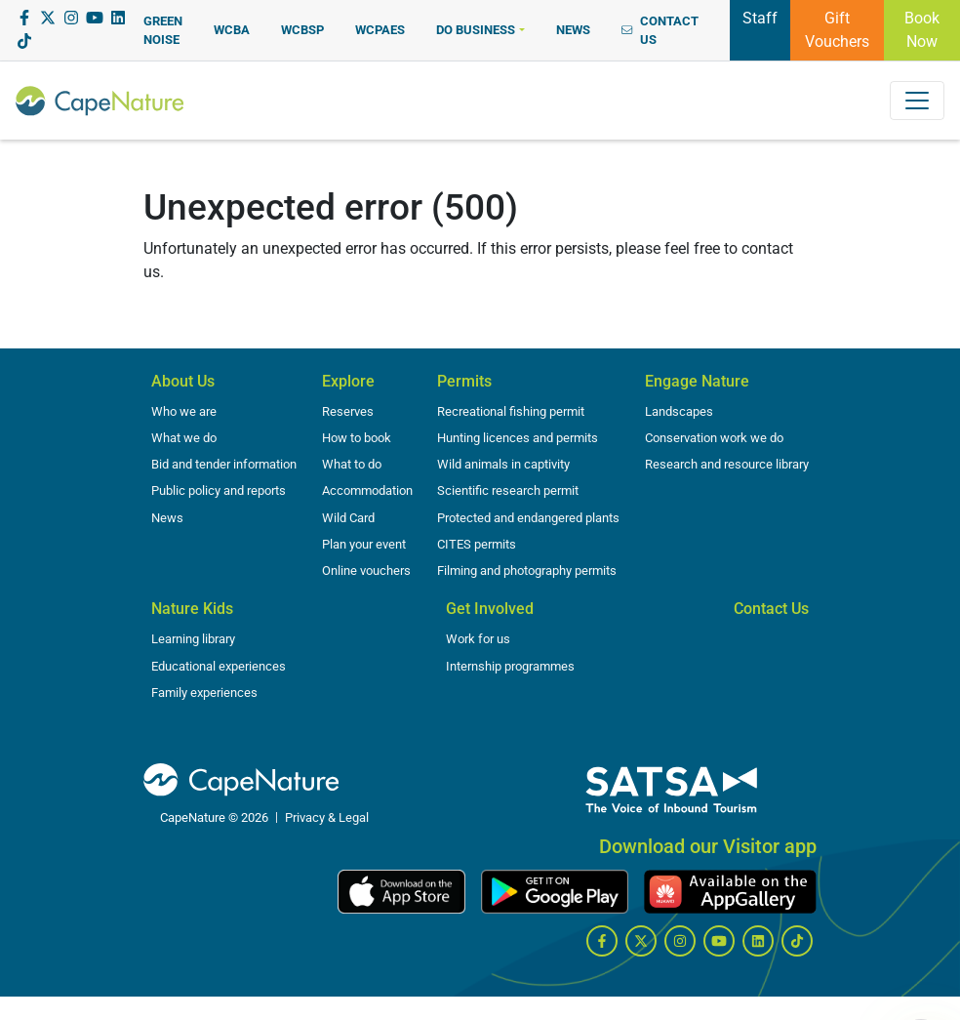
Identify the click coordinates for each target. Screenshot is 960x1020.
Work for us (478, 639)
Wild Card (348, 517)
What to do (351, 464)
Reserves (348, 411)
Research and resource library (727, 464)
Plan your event (364, 544)
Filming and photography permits (527, 570)
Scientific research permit (508, 490)
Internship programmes (510, 666)
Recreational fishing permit (510, 411)
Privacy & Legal (327, 817)
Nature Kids (192, 608)
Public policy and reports (218, 490)
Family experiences (204, 692)
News (167, 517)
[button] (480, 29)
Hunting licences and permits (517, 437)
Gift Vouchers (837, 30)
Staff (760, 16)
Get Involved (490, 608)
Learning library (193, 639)
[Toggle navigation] (917, 100)
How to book (356, 437)
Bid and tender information (224, 464)
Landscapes (679, 411)
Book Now (922, 30)
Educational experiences (218, 666)
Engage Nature (697, 381)
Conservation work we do (714, 437)
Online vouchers (366, 570)
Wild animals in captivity (503, 464)
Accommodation (367, 490)
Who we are (184, 411)
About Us (183, 381)
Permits (464, 381)
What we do (184, 437)
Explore (348, 381)
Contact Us (771, 608)
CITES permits (476, 544)
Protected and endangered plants (528, 517)
